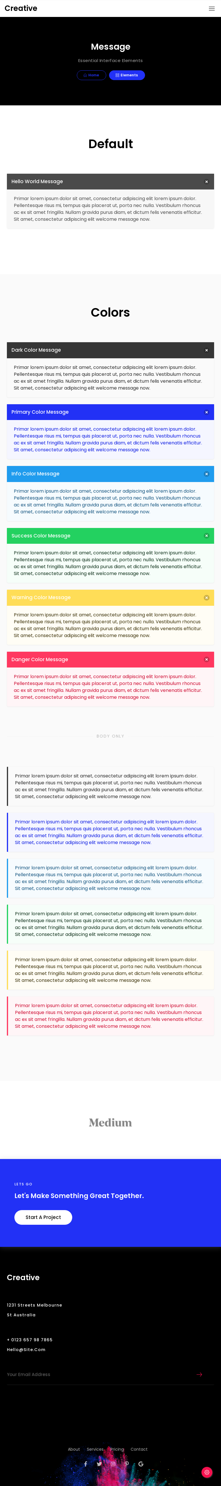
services (95, 1449)
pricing (117, 1449)
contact (139, 1449)
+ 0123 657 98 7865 (30, 1340)
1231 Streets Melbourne (34, 1305)
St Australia (21, 1315)
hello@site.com (26, 1350)
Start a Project (43, 1217)
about (74, 1449)
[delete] (206, 182)
